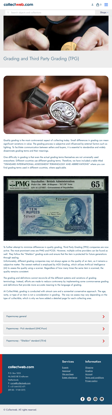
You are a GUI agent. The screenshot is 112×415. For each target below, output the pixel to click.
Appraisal (66, 370)
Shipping (89, 367)
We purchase (68, 374)
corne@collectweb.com (20, 383)
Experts (65, 367)
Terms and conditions (94, 377)
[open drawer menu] (106, 4)
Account (88, 374)
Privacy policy (91, 380)
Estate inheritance (69, 377)
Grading (89, 370)
